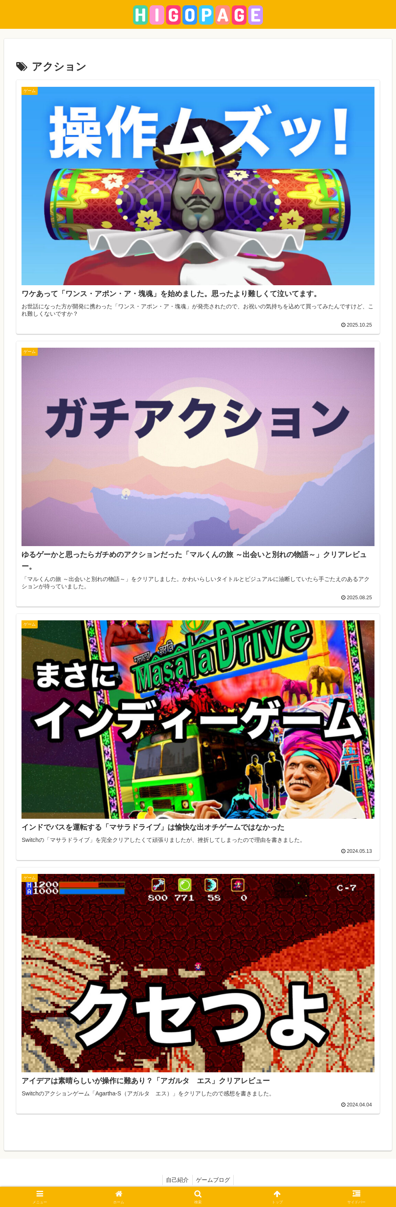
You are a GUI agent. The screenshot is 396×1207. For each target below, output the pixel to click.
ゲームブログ (214, 1182)
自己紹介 (177, 1182)
